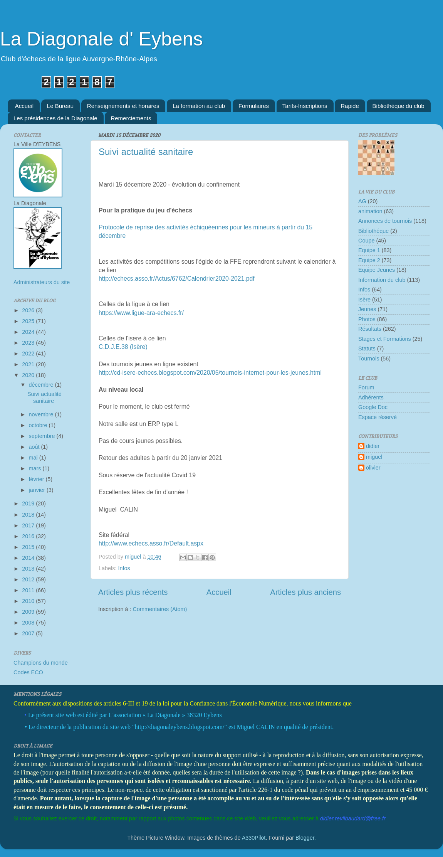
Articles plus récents (133, 592)
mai (34, 458)
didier (372, 446)
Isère (364, 299)
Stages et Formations (384, 339)
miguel (374, 457)
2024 (29, 332)
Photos (367, 319)
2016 (29, 536)
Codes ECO (28, 672)
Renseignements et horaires (123, 106)
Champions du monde (40, 663)
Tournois (368, 358)
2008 (29, 623)
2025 (29, 321)
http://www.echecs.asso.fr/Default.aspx (151, 543)
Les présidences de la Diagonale (55, 118)
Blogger (304, 838)
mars (36, 468)
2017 (29, 525)
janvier (38, 490)
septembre (43, 436)
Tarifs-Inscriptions (304, 106)
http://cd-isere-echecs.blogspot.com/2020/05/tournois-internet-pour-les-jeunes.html (210, 372)
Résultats (369, 329)
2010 (29, 601)
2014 (29, 558)
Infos (124, 568)
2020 (29, 375)
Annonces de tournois (385, 221)
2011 (29, 590)
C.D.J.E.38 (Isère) (123, 346)
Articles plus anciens (305, 592)
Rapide (350, 106)
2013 (29, 569)
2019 (29, 503)
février (37, 479)
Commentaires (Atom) (160, 609)
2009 (29, 612)
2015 (29, 547)
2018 (29, 515)
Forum (366, 387)
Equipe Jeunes (376, 270)
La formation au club (199, 106)
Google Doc (373, 407)
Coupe (366, 240)
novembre (42, 414)
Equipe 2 (369, 260)
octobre (39, 425)
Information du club (381, 280)
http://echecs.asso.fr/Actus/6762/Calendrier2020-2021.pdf (177, 278)
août (35, 447)
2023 (29, 343)
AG (362, 201)
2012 (29, 579)
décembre (42, 385)
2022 (29, 353)
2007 (29, 633)
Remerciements (131, 118)
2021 (29, 364)
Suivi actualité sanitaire (146, 151)
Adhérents (371, 397)
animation (370, 211)
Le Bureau (60, 106)
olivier (373, 468)
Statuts (367, 348)
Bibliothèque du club (399, 106)
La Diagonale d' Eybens (101, 39)
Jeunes (367, 309)
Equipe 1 (369, 250)
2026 (29, 310)
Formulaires (253, 106)
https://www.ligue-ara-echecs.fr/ (141, 313)
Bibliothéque (373, 231)
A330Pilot (254, 838)
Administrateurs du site (41, 282)
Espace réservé (377, 417)
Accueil (24, 106)
